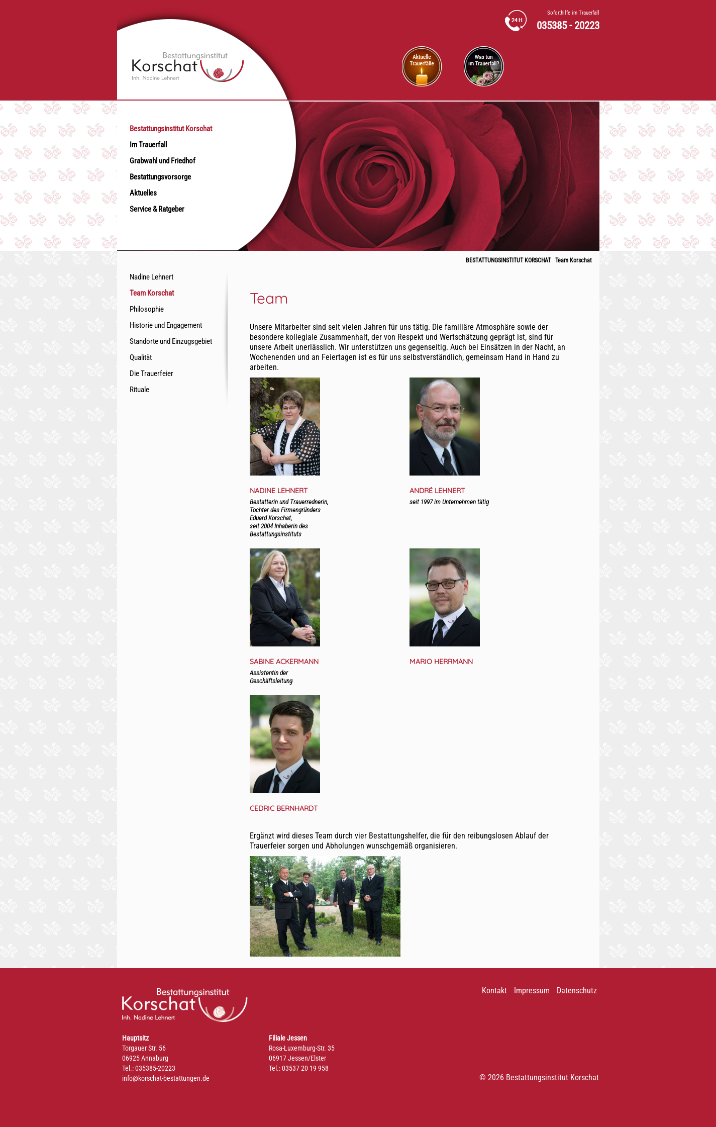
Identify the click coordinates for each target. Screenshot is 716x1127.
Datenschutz (577, 990)
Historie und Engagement (166, 325)
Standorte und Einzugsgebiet (171, 341)
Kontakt (494, 990)
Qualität (141, 357)
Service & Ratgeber (157, 209)
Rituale (139, 389)
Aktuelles (143, 193)
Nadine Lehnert (151, 276)
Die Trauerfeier (151, 373)
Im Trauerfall (148, 144)
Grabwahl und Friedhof (162, 160)
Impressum (532, 990)
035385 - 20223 (568, 26)
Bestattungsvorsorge (160, 176)
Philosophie (147, 309)
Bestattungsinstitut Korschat (171, 128)
